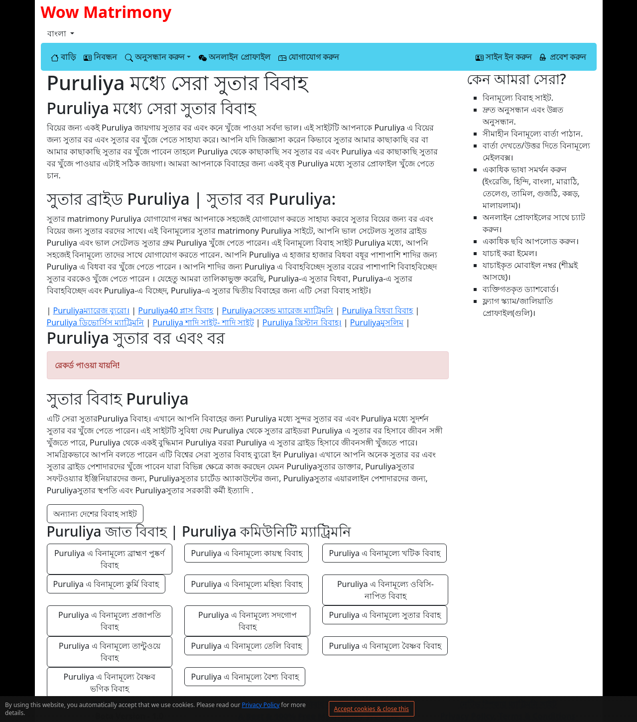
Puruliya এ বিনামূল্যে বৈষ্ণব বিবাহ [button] (385, 645)
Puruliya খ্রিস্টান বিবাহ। (302, 322)
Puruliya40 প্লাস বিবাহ (175, 310)
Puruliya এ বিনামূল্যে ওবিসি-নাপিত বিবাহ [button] (385, 589)
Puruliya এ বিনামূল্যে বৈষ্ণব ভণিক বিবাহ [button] (111, 682)
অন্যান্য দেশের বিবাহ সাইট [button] (95, 513)
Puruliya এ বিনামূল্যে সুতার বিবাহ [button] (384, 614)
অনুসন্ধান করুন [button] (155, 56)
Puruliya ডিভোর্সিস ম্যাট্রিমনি (95, 322)
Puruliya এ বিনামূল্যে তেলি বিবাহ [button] (246, 645)
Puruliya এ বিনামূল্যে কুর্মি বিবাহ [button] (106, 583)
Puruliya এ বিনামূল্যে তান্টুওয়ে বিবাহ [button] (110, 651)
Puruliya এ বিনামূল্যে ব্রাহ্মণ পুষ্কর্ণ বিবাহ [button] (110, 559)
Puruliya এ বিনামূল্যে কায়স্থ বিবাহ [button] (246, 553)
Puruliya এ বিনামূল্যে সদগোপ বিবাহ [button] (248, 620)
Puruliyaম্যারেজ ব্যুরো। (91, 310)
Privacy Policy (261, 705)
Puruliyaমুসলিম (376, 322)
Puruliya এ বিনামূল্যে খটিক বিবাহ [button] (384, 553)
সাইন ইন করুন (504, 56)
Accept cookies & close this (371, 709)
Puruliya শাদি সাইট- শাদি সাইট (203, 322)
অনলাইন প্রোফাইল (234, 56)
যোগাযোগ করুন (308, 56)
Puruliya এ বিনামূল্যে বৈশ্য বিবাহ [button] (244, 676)
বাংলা (57, 33)
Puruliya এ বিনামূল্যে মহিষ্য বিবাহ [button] (246, 583)
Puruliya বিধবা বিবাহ (377, 310)
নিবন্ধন (100, 56)
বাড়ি (63, 56)
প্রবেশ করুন (563, 56)
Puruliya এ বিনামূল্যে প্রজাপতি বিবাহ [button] (110, 620)
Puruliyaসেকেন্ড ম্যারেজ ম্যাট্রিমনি (278, 310)
